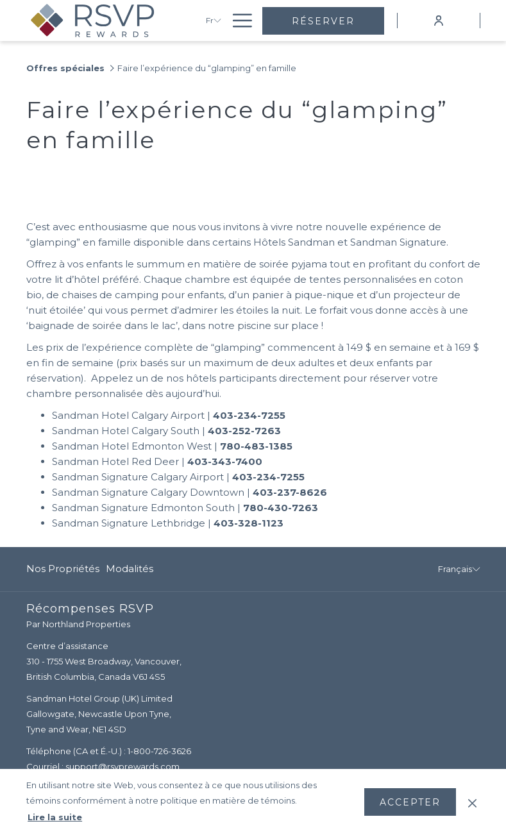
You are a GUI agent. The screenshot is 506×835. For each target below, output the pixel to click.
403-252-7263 (244, 431)
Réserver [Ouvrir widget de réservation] (323, 21)
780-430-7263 (280, 508)
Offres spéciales (65, 68)
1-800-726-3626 (159, 751)
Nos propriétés (62, 568)
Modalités (129, 568)
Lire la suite (55, 817)
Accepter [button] (410, 802)
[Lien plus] (237, 20)
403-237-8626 (290, 492)
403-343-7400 (224, 461)
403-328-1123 (248, 523)
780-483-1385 (256, 446)
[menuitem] (64, 569)
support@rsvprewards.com (122, 766)
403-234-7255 (249, 415)
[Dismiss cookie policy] (472, 801)
